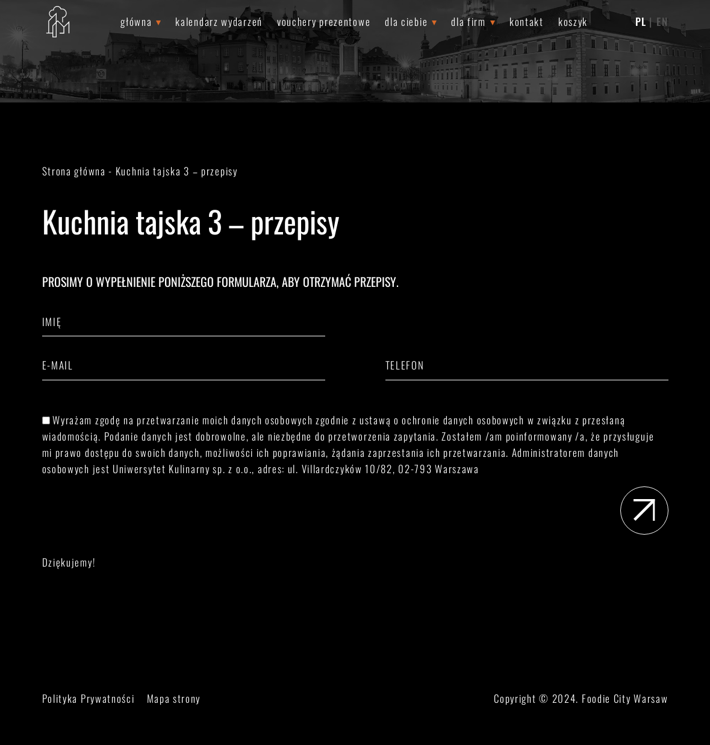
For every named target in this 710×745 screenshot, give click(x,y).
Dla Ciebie (406, 21)
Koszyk (573, 21)
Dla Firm (468, 21)
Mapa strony (174, 698)
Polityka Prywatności (88, 698)
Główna (136, 21)
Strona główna (74, 170)
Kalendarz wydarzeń (219, 21)
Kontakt (526, 21)
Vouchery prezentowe (323, 21)
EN (662, 21)
